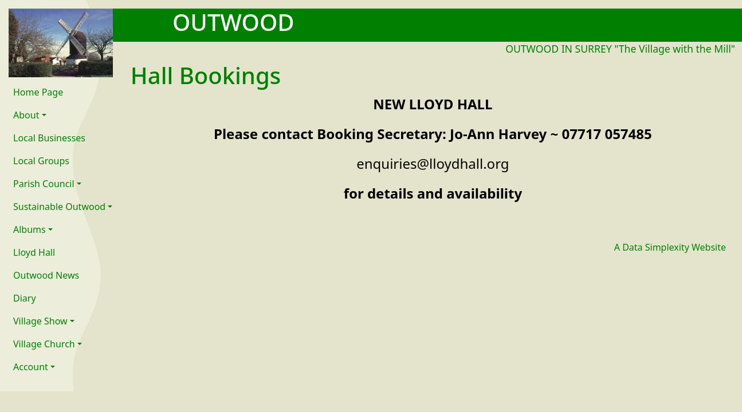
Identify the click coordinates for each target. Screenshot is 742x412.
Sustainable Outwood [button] (59, 206)
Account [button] (30, 366)
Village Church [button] (44, 344)
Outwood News (46, 275)
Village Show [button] (40, 321)
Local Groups (41, 160)
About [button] (26, 115)
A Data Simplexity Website (670, 247)
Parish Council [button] (43, 183)
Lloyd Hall (34, 252)
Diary (24, 298)
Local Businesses (49, 138)
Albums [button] (29, 229)
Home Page (38, 92)
